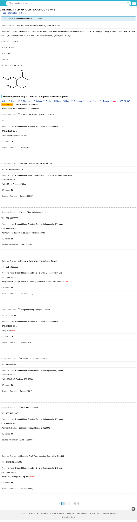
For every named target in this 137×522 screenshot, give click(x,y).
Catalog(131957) (27, 245)
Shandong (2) (80, 101)
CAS (31, 513)
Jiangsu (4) (108, 101)
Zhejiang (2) (51, 101)
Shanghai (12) (17, 101)
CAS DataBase (42, 513)
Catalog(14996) (26, 489)
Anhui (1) (99, 101)
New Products (82, 513)
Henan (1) (90, 101)
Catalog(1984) (26, 391)
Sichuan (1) (40, 101)
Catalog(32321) (26, 293)
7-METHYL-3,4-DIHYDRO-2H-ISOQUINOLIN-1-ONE (35, 31)
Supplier (24, 13)
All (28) (127, 101)
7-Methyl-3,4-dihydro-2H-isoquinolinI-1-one (76, 31)
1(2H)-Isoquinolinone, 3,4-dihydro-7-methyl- (52, 36)
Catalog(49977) (26, 147)
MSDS (24, 513)
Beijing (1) (6, 101)
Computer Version (109, 513)
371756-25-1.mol (17, 65)
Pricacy (53, 513)
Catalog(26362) (26, 196)
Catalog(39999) (26, 440)
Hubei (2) (69, 101)
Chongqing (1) (29, 101)
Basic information (10, 13)
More (39, 19)
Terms (61, 513)
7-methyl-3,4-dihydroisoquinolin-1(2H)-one (112, 31)
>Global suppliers (59, 96)
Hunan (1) (60, 101)
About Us (70, 513)
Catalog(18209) (26, 342)
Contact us (94, 513)
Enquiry (7, 104)
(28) (118, 101)
